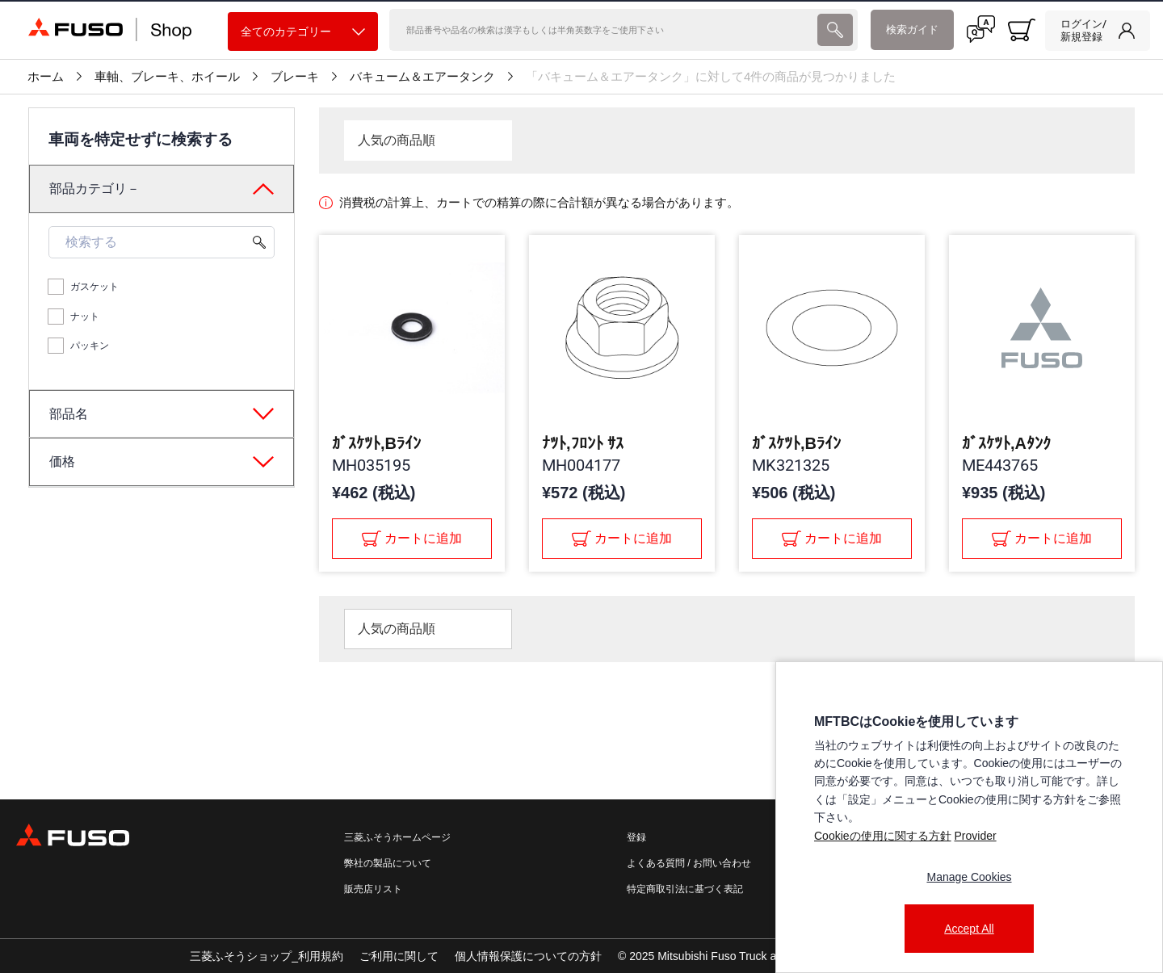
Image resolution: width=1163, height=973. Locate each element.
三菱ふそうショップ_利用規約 (266, 956)
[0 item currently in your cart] (1021, 30)
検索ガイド (912, 29)
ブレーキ (295, 76)
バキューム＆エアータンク (422, 76)
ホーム (45, 76)
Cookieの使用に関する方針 (882, 835)
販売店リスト (373, 889)
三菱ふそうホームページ (397, 837)
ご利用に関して (399, 956)
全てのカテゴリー (303, 32)
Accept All (968, 928)
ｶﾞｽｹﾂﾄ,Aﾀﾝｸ (1006, 443)
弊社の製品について (387, 863)
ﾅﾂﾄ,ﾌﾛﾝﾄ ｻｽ (582, 443)
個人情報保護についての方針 (528, 956)
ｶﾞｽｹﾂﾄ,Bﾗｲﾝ (376, 443)
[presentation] (834, 30)
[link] (1097, 30)
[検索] (602, 30)
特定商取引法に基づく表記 (685, 889)
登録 (636, 837)
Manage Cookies (968, 876)
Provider (975, 835)
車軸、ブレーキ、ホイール (167, 76)
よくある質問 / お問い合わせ (689, 863)
